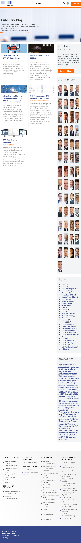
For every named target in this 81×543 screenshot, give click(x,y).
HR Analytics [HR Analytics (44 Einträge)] (69, 394)
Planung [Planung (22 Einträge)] (71, 415)
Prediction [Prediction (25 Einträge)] (64, 417)
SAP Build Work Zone (69, 332)
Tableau (64, 349)
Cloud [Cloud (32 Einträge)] (74, 378)
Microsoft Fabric (67, 316)
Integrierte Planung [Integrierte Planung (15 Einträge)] (71, 403)
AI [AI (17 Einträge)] (60, 365)
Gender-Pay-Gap (67, 301)
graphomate (66, 303)
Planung (64, 320)
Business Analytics (68, 289)
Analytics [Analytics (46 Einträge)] (69, 364)
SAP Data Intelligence (69, 343)
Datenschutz (6, 535)
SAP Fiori (65, 345)
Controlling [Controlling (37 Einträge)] (65, 381)
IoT (63, 307)
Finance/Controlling (69, 297)
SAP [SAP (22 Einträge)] (70, 419)
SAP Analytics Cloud (68, 330)
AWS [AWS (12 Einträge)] (76, 367)
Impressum (11, 533)
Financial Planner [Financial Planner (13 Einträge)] (72, 385)
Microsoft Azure (67, 314)
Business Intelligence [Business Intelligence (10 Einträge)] (69, 376)
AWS (63, 287)
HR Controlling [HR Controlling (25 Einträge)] (65, 396)
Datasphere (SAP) (68, 295)
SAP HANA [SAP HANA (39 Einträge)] (65, 435)
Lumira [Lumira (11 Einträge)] (70, 405)
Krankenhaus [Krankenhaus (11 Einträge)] (62, 405)
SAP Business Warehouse (70, 334)
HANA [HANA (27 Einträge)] (66, 392)
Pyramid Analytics (68, 326)
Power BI (65, 322)
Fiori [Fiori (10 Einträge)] (74, 387)
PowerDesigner (67, 324)
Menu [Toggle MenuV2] (38, 3)
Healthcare (65, 305)
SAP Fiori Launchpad (69, 347)
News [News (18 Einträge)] (76, 405)
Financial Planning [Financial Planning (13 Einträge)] (64, 387)
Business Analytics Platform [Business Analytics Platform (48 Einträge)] (67, 373)
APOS (63, 284)
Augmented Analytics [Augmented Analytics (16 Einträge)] (66, 367)
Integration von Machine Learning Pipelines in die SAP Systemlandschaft (12, 98)
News (63, 318)
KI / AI (64, 311)
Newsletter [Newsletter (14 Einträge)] (62, 408)
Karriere (64, 309)
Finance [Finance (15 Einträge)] (61, 385)
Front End (65, 299)
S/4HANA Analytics (68, 328)
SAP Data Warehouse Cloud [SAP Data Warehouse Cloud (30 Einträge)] (68, 431)
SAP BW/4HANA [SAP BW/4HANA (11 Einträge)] (63, 428)
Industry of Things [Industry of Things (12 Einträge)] (68, 401)
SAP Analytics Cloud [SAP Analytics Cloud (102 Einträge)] (68, 421)
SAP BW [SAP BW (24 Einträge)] (73, 426)
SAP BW (64, 339)
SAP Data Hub (66, 341)
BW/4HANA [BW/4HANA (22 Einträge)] (64, 379)
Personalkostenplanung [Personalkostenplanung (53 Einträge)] (68, 413)
